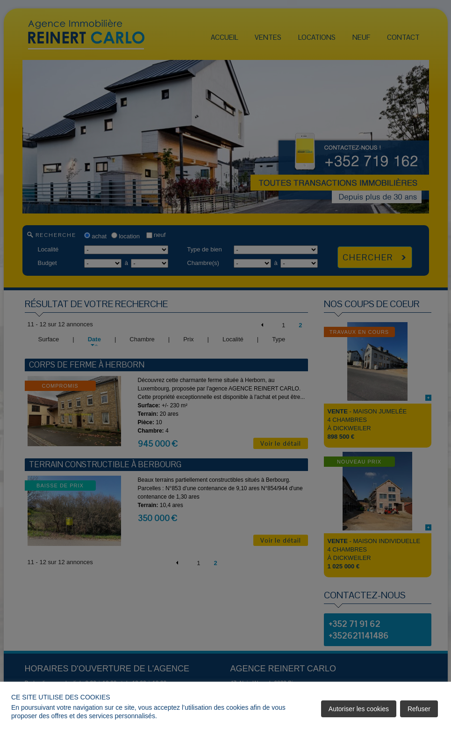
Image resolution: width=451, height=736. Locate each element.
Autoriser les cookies (359, 709)
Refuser (419, 709)
